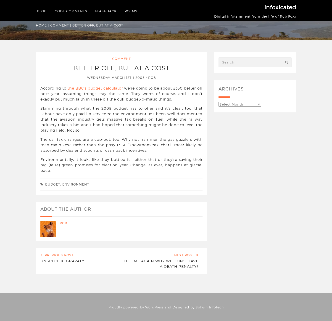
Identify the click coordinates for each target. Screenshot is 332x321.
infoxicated (280, 7)
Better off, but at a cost (121, 68)
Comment (59, 25)
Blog (42, 11)
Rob (152, 78)
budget (52, 184)
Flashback (106, 11)
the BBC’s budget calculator (95, 88)
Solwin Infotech (210, 307)
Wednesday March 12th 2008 (116, 78)
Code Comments (71, 11)
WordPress (154, 307)
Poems (131, 11)
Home (41, 25)
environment (75, 184)
